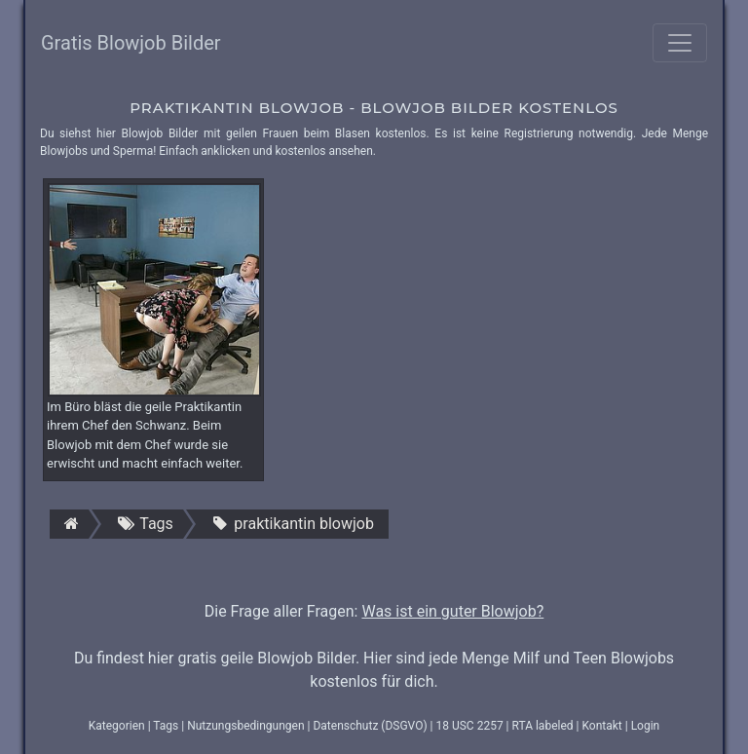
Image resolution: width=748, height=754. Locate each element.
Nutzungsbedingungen (245, 726)
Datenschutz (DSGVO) (370, 726)
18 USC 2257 (469, 726)
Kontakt (601, 726)
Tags (165, 726)
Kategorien (117, 726)
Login (645, 726)
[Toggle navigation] (680, 42)
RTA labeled (543, 726)
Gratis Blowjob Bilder (131, 43)
